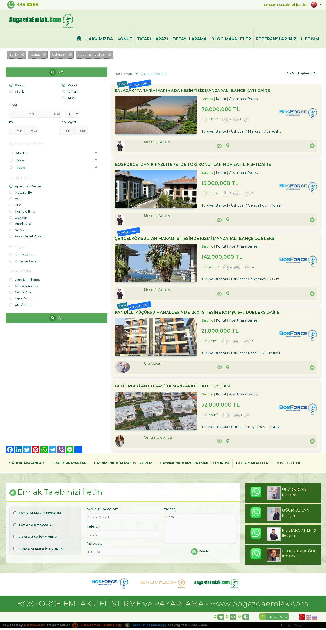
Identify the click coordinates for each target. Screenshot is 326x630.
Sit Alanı (18, 228)
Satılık (16, 85)
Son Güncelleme (150, 74)
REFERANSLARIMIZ (276, 39)
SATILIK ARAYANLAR (26, 464)
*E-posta (95, 545)
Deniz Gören (22, 252)
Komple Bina (22, 210)
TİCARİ (144, 39)
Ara (56, 72)
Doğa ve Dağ (22, 258)
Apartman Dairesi (25, 185)
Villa (15, 203)
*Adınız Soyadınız (102, 511)
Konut (69, 85)
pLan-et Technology (146, 626)
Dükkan (18, 216)
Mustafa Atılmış (23, 283)
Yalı (14, 197)
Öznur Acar (20, 289)
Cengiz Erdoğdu (25, 277)
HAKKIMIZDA (99, 39)
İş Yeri (69, 92)
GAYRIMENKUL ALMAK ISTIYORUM (123, 464)
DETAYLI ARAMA (189, 39)
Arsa (68, 98)
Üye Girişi (291, 627)
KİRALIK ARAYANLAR (68, 464)
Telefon (93, 528)
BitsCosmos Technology (97, 626)
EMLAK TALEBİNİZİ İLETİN (281, 4)
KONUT (125, 39)
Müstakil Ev (20, 191)
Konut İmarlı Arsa (25, 234)
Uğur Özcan (21, 295)
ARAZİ (161, 39)
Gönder (200, 553)
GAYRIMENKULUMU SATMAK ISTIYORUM (194, 464)
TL (270, 618)
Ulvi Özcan (20, 301)
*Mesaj (170, 511)
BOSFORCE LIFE (289, 464)
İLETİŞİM (310, 39)
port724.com (34, 626)
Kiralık (16, 92)
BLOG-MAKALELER (231, 39)
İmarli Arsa (20, 222)
